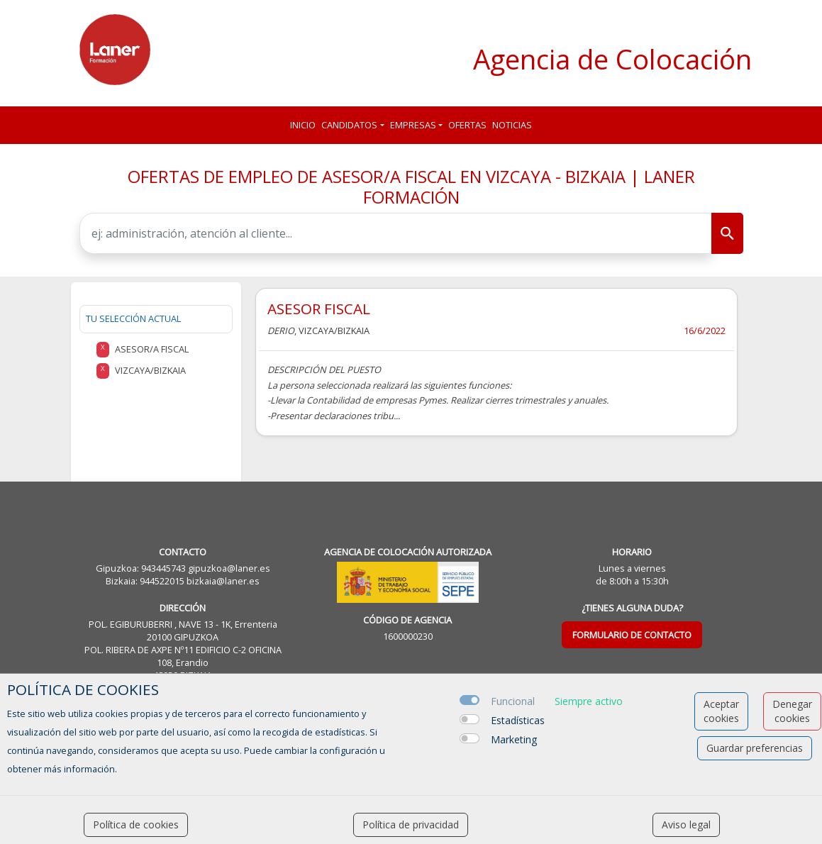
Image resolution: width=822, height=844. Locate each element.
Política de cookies (136, 824)
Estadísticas (518, 720)
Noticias (512, 124)
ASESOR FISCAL (318, 308)
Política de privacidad (410, 824)
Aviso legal (686, 824)
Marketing (514, 739)
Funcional (513, 701)
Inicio (303, 124)
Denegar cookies (792, 711)
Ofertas (467, 124)
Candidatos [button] (349, 124)
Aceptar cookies (721, 711)
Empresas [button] (413, 124)
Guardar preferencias (754, 748)
